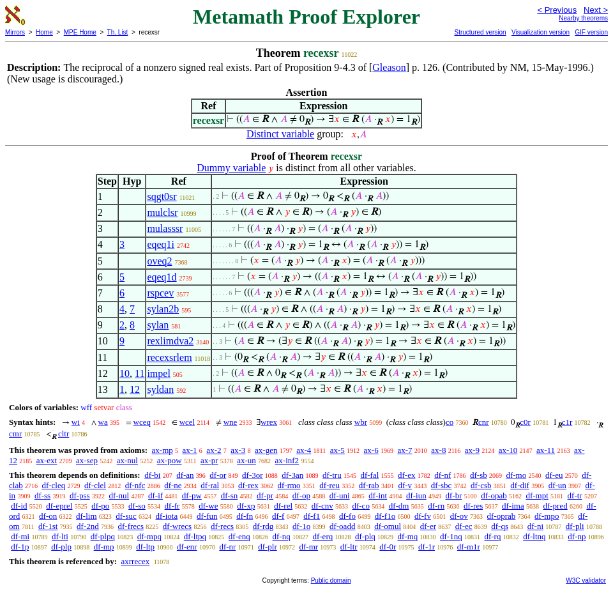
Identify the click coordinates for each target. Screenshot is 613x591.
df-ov (459, 516)
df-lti (60, 536)
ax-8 (438, 450)
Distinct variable (280, 133)
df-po (100, 505)
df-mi (20, 536)
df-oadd (342, 526)
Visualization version (540, 32)
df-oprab (501, 516)
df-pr (265, 495)
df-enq (239, 536)
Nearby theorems (583, 18)
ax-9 (472, 450)
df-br (453, 495)
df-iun (416, 495)
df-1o (301, 526)
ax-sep (87, 460)
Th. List (117, 32)
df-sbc (441, 485)
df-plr (267, 546)
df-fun (207, 516)
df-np (577, 536)
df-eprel (59, 505)
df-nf (442, 475)
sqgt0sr (161, 196)
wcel (187, 422)
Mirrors (15, 32)
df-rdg (263, 526)
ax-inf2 (287, 460)
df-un (557, 485)
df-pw (192, 495)
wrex (269, 422)
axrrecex (135, 561)
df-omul (387, 526)
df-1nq (451, 536)
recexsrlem (169, 357)
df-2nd (88, 526)
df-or (217, 475)
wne (230, 422)
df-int (377, 495)
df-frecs (131, 526)
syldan (160, 389)
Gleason (388, 67)
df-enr (187, 546)
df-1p (20, 546)
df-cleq (53, 485)
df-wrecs (177, 526)
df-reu (329, 485)
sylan (158, 324)
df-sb (478, 475)
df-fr (172, 505)
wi (76, 422)
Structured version (480, 32)
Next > (596, 10)
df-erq (322, 536)
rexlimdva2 (170, 340)
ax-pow (169, 460)
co (449, 422)
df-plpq (103, 536)
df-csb (481, 485)
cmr (15, 433)
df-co (360, 505)
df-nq (282, 536)
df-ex (406, 475)
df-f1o (385, 516)
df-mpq (149, 536)
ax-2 (213, 450)
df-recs (222, 526)
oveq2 (159, 261)
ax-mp (162, 450)
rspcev (160, 293)
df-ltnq (534, 536)
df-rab (369, 485)
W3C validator (586, 580)
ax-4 (303, 450)
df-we (208, 505)
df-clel (95, 485)
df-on (48, 516)
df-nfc (135, 485)
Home (44, 32)
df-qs (499, 526)
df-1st (47, 526)
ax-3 (238, 450)
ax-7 (404, 450)
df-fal (369, 475)
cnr (483, 422)
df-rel (283, 505)
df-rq (492, 536)
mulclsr (162, 212)
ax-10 (508, 450)
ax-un (246, 460)
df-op (301, 495)
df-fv (422, 516)
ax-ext (46, 460)
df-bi (152, 475)
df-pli (575, 526)
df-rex (248, 485)
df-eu (554, 475)
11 (139, 373)
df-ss (42, 495)
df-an (184, 475)
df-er (428, 526)
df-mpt (537, 495)
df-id (19, 505)
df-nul (119, 495)
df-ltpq (195, 536)
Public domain (331, 580)
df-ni (535, 526)
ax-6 (371, 450)
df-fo (347, 516)
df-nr (227, 546)
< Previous (557, 10)
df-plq (365, 536)
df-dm (399, 505)
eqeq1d (161, 277)
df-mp (104, 546)
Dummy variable (231, 167)
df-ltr (349, 546)
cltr (63, 433)
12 (135, 389)
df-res (473, 505)
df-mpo (546, 516)
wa (103, 422)
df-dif (519, 485)
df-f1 (311, 516)
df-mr (309, 546)
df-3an (292, 475)
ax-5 (337, 450)
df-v (405, 485)
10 (124, 373)
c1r (567, 422)
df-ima (513, 505)
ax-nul (127, 460)
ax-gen (266, 450)
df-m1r (468, 546)
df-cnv (322, 505)
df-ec (464, 526)
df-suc (126, 516)
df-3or (252, 475)
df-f (278, 516)
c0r (525, 422)
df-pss (80, 495)
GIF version (591, 32)
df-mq (408, 536)
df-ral (210, 485)
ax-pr (209, 460)
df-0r (387, 546)
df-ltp (145, 546)
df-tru (332, 475)
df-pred (555, 505)
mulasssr (165, 228)
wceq (142, 422)
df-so (137, 505)
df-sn (229, 495)
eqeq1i (160, 244)
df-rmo (288, 485)
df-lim (86, 516)
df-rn (436, 505)
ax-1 (190, 450)
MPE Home (80, 32)
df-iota (167, 516)
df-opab (493, 495)
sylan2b (163, 308)
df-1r (426, 546)
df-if (155, 495)
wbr (360, 422)
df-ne (172, 485)
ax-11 (545, 450)
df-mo (516, 475)
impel (158, 373)
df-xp (246, 505)
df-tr (575, 495)
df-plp (61, 546)
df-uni (339, 495)
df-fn (244, 516)
